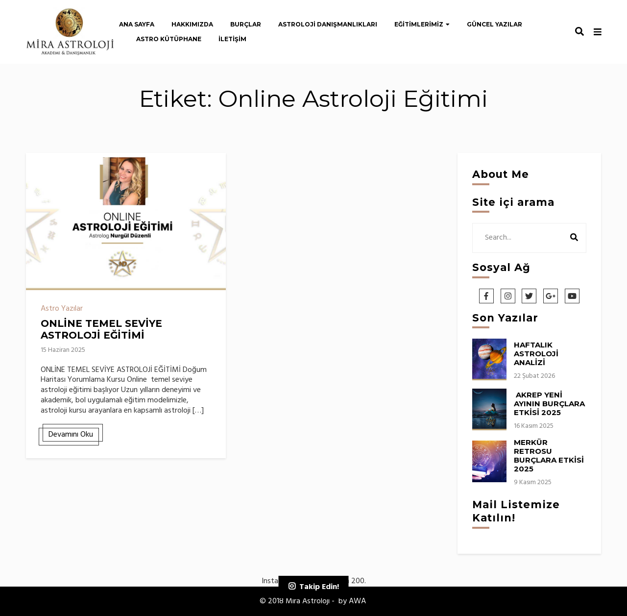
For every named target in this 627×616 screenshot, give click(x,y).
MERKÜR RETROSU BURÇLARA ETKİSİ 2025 (550, 455)
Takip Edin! (319, 587)
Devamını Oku (70, 434)
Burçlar (245, 24)
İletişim (232, 39)
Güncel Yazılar (494, 24)
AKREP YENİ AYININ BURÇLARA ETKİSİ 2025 (549, 403)
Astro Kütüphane (168, 39)
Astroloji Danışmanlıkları (327, 24)
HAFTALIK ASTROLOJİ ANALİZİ (536, 353)
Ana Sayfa (136, 24)
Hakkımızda (192, 24)
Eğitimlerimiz (418, 24)
